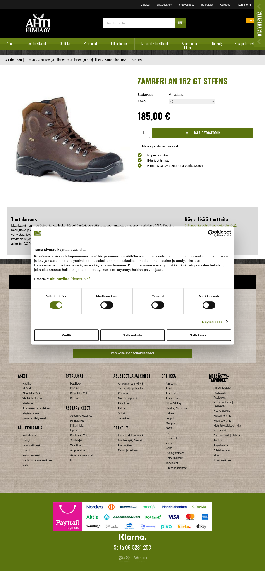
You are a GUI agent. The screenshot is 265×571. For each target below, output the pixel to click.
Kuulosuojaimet (223, 420)
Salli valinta (132, 335)
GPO (169, 428)
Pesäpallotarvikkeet (247, 43)
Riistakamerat (222, 450)
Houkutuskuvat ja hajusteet (224, 404)
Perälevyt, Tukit (79, 435)
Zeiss (169, 448)
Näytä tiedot (212, 322)
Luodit (26, 450)
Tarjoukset (207, 4)
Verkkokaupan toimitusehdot (132, 353)
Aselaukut (220, 397)
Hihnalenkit (77, 420)
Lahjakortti (244, 4)
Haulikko (75, 383)
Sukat (121, 413)
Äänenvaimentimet (81, 455)
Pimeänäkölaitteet (176, 468)
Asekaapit (220, 392)
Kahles (170, 413)
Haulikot (27, 383)
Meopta (170, 423)
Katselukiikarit (174, 458)
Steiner (170, 433)
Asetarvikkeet (37, 43)
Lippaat (74, 430)
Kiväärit (26, 388)
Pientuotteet (125, 445)
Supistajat (76, 440)
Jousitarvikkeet (223, 460)
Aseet (10, 43)
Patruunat (90, 43)
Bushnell (171, 393)
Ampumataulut (222, 387)
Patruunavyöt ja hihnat (227, 435)
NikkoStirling (173, 403)
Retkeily (217, 43)
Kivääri (74, 388)
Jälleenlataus (119, 43)
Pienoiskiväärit (31, 393)
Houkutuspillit (222, 410)
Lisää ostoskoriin (202, 132)
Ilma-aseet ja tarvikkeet (36, 408)
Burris (169, 388)
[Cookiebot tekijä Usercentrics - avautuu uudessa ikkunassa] (211, 233)
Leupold (171, 418)
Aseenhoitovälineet (81, 415)
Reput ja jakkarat (128, 450)
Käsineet (123, 393)
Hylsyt (26, 440)
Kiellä (66, 335)
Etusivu (145, 4)
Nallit (25, 465)
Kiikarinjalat (77, 425)
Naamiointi (220, 430)
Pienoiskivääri (78, 393)
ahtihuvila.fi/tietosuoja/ (70, 279)
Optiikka (65, 43)
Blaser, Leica (173, 398)
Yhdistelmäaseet (32, 398)
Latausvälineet (31, 445)
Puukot (218, 440)
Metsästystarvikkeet (154, 43)
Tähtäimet (76, 445)
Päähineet (124, 403)
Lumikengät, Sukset (130, 440)
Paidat (122, 408)
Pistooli (74, 398)
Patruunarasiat (31, 455)
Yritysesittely (164, 4)
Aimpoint (171, 383)
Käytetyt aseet (31, 413)
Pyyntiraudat (221, 445)
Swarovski (172, 438)
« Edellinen (13, 60)
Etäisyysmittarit (175, 453)
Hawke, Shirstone (176, 408)
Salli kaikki (199, 335)
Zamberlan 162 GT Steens (123, 60)
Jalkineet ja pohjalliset (85, 60)
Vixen (169, 443)
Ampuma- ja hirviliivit (130, 383)
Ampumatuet (78, 450)
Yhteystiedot (186, 4)
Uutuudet (225, 4)
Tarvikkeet (124, 418)
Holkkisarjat (29, 435)
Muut (73, 460)
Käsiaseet (28, 403)
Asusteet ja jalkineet (189, 45)
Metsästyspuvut (127, 398)
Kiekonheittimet (223, 415)
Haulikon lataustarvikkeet (37, 460)
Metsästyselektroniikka (227, 425)
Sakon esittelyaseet (34, 418)
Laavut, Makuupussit (130, 435)
